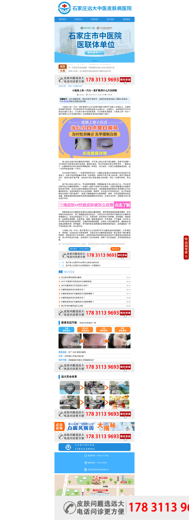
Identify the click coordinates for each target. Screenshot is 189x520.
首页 (70, 86)
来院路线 (126, 19)
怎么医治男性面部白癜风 (71, 277)
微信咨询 (115, 249)
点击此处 (65, 101)
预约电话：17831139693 (79, 249)
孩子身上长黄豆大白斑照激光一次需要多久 (83, 265)
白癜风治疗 (78, 86)
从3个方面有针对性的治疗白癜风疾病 (76, 281)
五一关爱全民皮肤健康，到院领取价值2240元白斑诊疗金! (91, 68)
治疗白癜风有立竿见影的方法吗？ (75, 286)
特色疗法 (78, 19)
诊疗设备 (110, 19)
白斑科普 (94, 19)
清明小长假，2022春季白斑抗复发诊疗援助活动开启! (89, 71)
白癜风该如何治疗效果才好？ (73, 290)
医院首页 (62, 19)
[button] (92, 60)
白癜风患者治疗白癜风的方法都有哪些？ (77, 294)
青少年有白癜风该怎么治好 (72, 306)
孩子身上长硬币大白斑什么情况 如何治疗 (82, 262)
